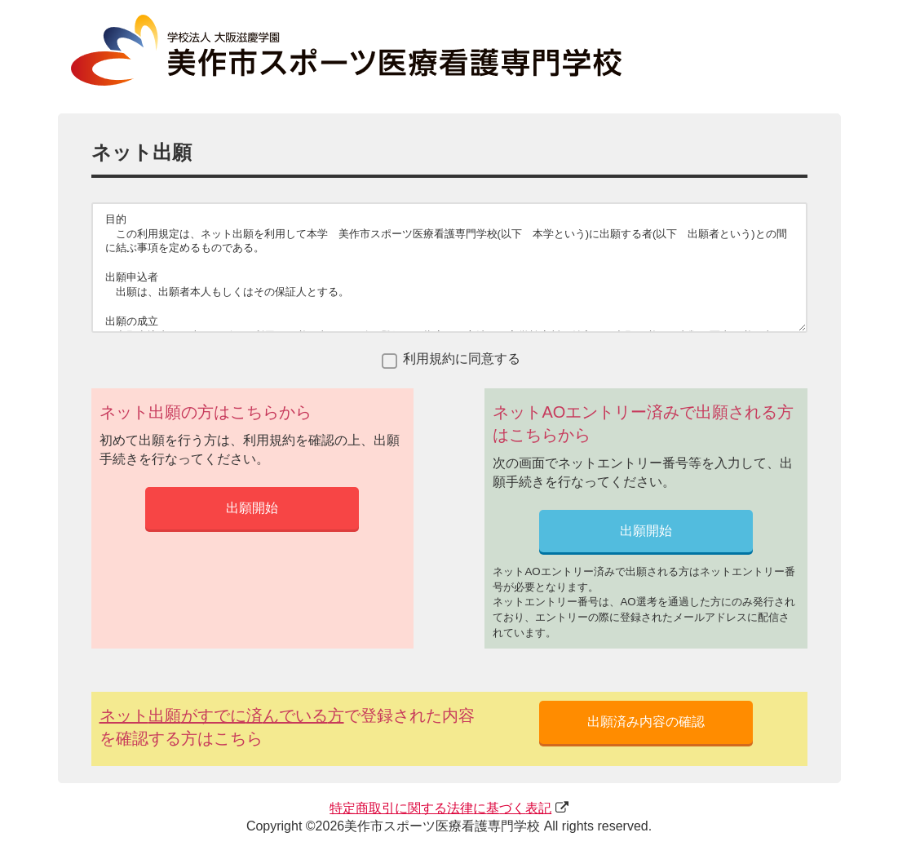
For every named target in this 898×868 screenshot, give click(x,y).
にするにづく (440, 808)
